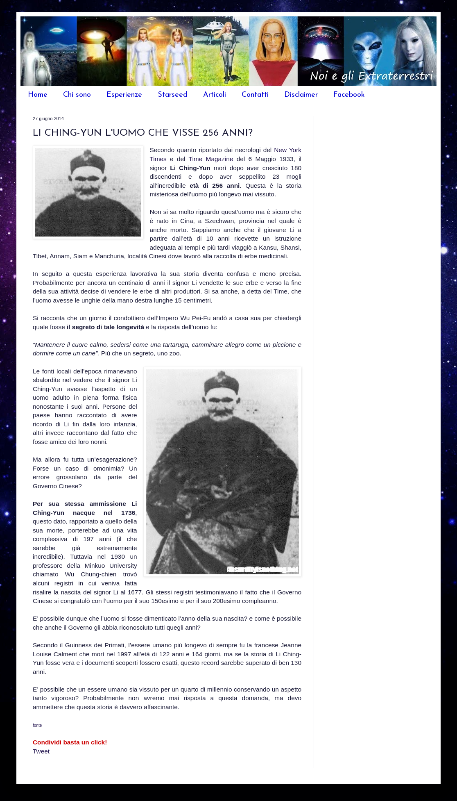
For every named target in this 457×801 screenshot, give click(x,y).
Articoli (214, 95)
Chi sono (77, 95)
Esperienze (124, 95)
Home (38, 95)
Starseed (173, 95)
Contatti (255, 95)
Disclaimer (301, 95)
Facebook (349, 95)
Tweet (41, 751)
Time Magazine (213, 158)
